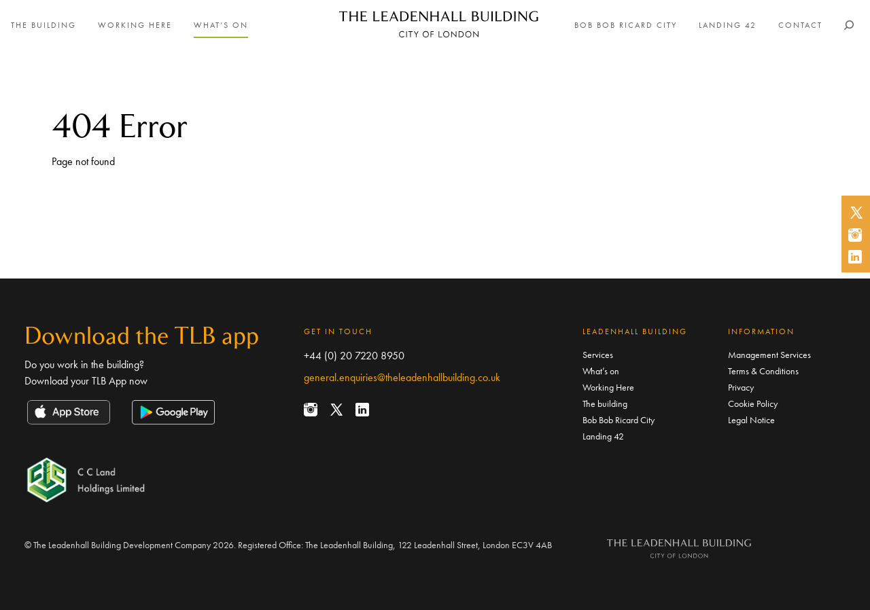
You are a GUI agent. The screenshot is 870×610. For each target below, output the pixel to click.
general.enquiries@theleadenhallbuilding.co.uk (402, 377)
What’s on (221, 25)
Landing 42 (727, 25)
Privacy (741, 387)
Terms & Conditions (763, 371)
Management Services (769, 354)
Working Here (135, 25)
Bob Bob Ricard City (625, 25)
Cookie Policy (753, 403)
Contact (800, 25)
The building (43, 25)
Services (597, 354)
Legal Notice (751, 420)
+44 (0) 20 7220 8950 (354, 355)
